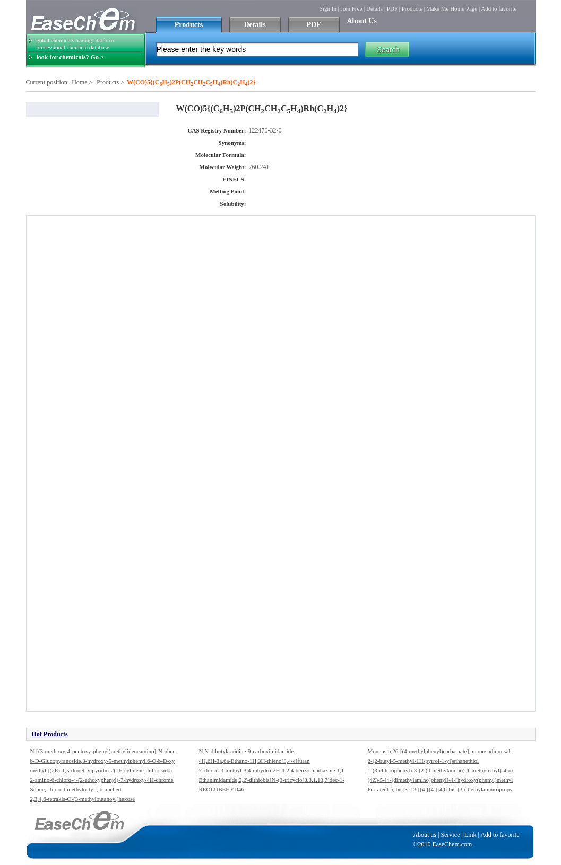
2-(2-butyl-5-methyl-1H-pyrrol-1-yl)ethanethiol (423, 760)
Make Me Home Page (451, 8)
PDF (392, 8)
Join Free (352, 8)
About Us (362, 21)
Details (374, 8)
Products (412, 8)
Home (79, 82)
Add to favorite (498, 8)
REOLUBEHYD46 (222, 789)
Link (470, 834)
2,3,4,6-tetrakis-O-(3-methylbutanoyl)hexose (82, 799)
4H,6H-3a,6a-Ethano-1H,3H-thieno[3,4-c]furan (254, 760)
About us (424, 834)
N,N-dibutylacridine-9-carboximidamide (246, 751)
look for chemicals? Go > (70, 57)
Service (450, 834)
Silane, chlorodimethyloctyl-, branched (76, 789)
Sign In (328, 8)
